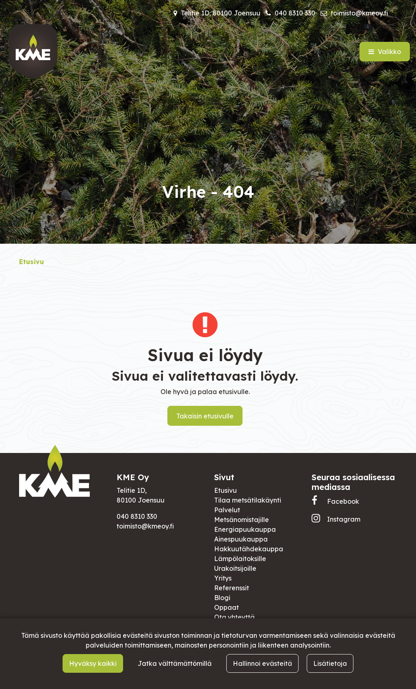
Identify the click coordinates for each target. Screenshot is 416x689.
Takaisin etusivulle (205, 416)
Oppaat (226, 607)
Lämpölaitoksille (240, 559)
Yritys (223, 578)
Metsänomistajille (241, 520)
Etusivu (225, 490)
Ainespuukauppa (241, 539)
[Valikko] (385, 51)
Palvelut (227, 510)
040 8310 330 (295, 13)
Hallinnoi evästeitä (262, 663)
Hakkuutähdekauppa (248, 549)
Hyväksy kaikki (93, 663)
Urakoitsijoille (235, 568)
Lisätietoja (330, 663)
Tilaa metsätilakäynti (247, 500)
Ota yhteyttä (234, 617)
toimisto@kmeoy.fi (359, 13)
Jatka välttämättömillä (175, 663)
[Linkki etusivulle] (33, 51)
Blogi (222, 598)
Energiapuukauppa (245, 529)
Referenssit (231, 588)
